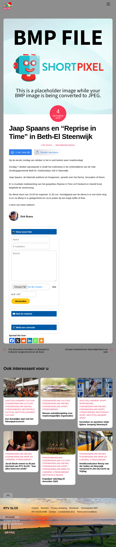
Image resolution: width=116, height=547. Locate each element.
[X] (17, 340)
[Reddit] (23, 340)
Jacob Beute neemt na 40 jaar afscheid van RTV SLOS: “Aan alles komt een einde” (20, 466)
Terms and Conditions (87, 512)
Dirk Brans (46, 145)
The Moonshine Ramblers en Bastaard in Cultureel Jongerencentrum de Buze (28, 350)
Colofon (35, 508)
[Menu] (108, 4)
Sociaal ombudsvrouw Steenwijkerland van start (86, 350)
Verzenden (20, 301)
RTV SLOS (9, 517)
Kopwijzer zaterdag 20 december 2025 (53, 480)
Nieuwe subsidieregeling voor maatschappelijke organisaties (57, 414)
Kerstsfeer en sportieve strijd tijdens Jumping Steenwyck (94, 423)
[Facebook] (11, 340)
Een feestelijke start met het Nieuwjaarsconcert (19, 420)
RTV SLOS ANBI (39, 512)
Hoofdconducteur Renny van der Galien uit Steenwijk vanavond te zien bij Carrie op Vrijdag (94, 467)
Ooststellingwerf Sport (92, 401)
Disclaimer (74, 508)
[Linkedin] (29, 340)
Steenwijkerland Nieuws (65, 145)
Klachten (45, 508)
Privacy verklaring (59, 508)
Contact (52, 512)
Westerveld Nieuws (52, 475)
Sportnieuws (86, 403)
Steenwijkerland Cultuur (19, 403)
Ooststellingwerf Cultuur (19, 401)
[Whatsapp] (35, 340)
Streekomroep (13, 409)
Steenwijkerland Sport (54, 406)
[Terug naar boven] (8, 495)
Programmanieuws (52, 458)
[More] (41, 340)
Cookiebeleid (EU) (66, 512)
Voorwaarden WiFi (89, 508)
